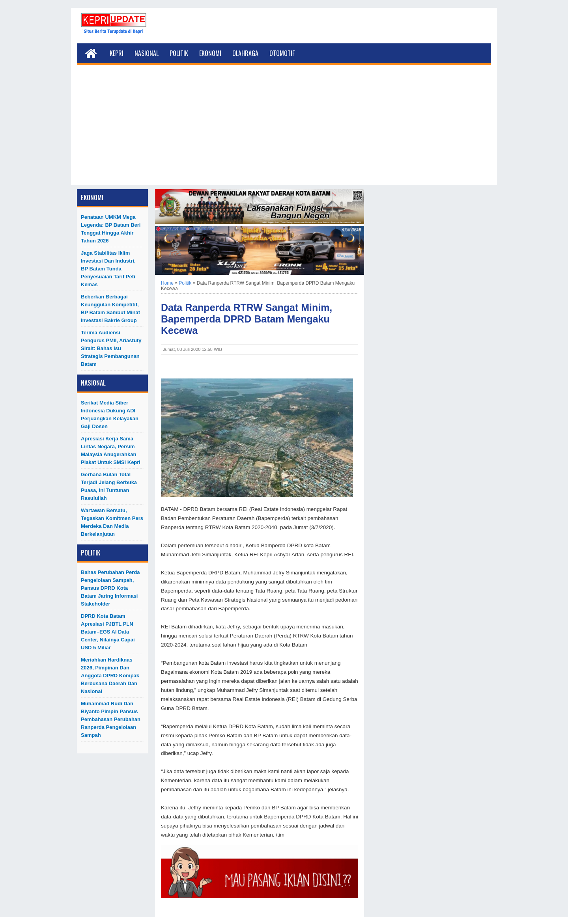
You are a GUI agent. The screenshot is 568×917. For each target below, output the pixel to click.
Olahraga (245, 53)
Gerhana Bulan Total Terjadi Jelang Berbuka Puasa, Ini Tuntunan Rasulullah (109, 486)
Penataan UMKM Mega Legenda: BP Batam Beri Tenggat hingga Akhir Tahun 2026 (110, 229)
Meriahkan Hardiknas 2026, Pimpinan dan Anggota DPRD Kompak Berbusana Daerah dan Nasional (110, 675)
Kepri (116, 53)
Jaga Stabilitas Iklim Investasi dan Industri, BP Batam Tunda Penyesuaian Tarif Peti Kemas (108, 268)
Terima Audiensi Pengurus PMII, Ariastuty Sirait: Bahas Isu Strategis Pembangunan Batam (111, 348)
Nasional (147, 53)
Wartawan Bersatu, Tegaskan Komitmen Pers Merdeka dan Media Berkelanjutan (112, 522)
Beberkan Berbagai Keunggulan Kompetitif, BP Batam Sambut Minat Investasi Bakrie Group (110, 308)
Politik (179, 53)
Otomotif (282, 53)
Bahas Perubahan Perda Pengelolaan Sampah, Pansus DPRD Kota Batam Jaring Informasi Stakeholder (110, 588)
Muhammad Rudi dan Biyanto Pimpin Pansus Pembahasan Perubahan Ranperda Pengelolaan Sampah (110, 719)
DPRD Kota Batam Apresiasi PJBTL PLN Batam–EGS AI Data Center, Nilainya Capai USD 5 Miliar (108, 631)
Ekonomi (210, 53)
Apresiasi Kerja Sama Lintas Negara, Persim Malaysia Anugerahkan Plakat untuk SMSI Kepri (110, 450)
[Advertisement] (284, 130)
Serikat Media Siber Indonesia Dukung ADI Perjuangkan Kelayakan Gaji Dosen (109, 414)
